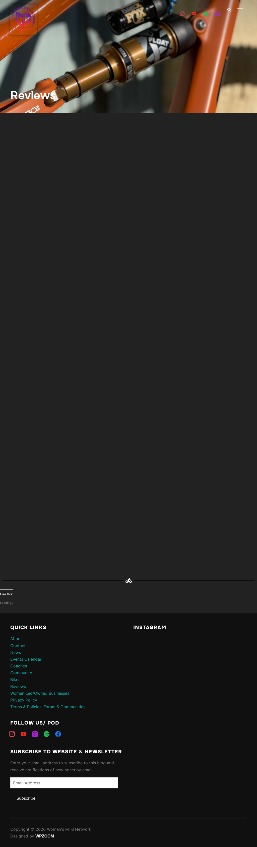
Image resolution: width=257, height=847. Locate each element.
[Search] (229, 10)
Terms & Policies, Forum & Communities (47, 706)
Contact (18, 645)
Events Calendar (25, 659)
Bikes (15, 679)
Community (21, 672)
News (15, 652)
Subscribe (26, 798)
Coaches (18, 665)
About (16, 638)
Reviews (18, 686)
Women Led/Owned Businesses (39, 693)
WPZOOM (44, 836)
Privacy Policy (23, 699)
